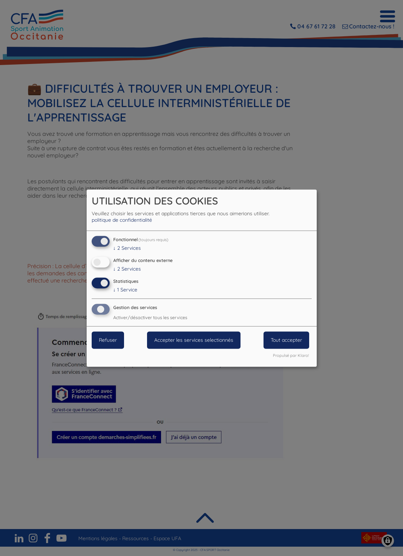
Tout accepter (286, 340)
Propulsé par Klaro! (291, 355)
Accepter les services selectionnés (193, 340)
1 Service (125, 289)
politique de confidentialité (122, 220)
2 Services (127, 248)
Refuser (108, 340)
